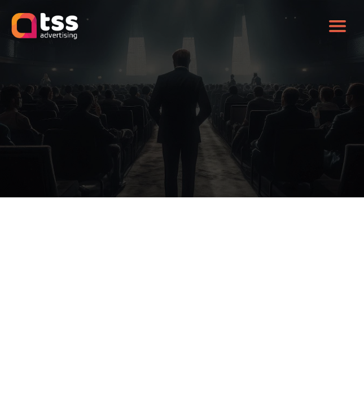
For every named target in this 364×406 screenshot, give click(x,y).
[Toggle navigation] (337, 26)
